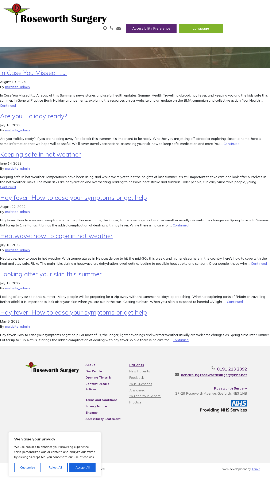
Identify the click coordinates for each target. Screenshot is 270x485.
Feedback (136, 385)
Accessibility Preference (195, 8)
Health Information (72, 36)
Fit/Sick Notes (178, 21)
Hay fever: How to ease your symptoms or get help (73, 205)
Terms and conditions (96, 408)
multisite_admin (17, 95)
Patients (136, 373)
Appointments (100, 21)
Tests (210, 21)
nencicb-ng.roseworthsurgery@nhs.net (227, 382)
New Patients (241, 21)
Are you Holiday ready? (33, 124)
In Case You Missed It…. (33, 80)
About (62, 21)
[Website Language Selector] (245, 7)
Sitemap (86, 420)
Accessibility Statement (97, 427)
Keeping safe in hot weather (40, 162)
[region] (54, 454)
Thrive (256, 478)
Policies (85, 397)
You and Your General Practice (145, 398)
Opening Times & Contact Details (99, 385)
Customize (27, 467)
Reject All (55, 467)
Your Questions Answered (148, 392)
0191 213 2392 (245, 376)
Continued (8, 113)
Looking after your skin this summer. (52, 282)
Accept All (83, 467)
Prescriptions (141, 21)
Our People (88, 379)
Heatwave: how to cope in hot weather (56, 244)
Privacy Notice (90, 414)
